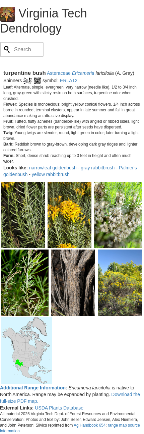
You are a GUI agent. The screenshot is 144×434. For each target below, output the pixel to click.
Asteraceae (59, 73)
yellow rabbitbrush (51, 174)
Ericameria (83, 73)
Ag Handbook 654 (89, 425)
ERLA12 (68, 80)
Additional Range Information (33, 387)
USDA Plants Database (59, 408)
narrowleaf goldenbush (53, 167)
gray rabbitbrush (98, 167)
